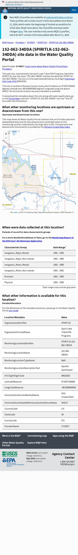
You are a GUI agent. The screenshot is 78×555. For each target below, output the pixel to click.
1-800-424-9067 (67, 461)
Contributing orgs (37, 435)
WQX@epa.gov (67, 464)
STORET (31, 42)
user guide (13, 310)
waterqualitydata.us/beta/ (59, 17)
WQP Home (7, 42)
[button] (6, 134)
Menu (74, 10)
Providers (20, 42)
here (20, 31)
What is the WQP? (11, 435)
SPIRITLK (42, 42)
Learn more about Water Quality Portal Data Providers (35, 67)
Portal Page (14, 98)
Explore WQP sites (37, 442)
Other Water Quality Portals (13, 444)
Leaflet (14, 212)
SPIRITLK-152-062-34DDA (61, 42)
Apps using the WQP (63, 435)
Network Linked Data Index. (57, 127)
